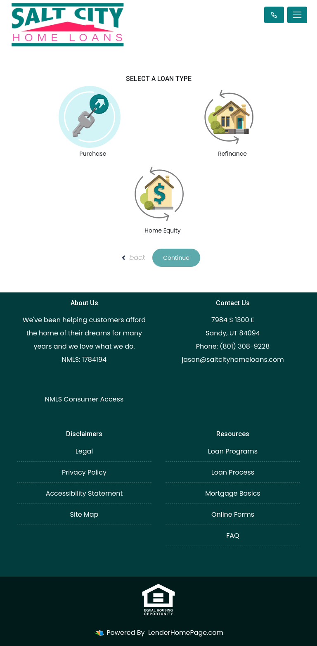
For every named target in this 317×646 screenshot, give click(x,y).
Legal (84, 451)
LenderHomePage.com (185, 632)
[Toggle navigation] (297, 15)
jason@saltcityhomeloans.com (233, 359)
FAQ (232, 535)
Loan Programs (233, 451)
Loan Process (232, 472)
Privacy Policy (84, 472)
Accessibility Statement (84, 493)
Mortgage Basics (232, 493)
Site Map (84, 514)
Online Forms (232, 514)
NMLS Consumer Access (84, 399)
